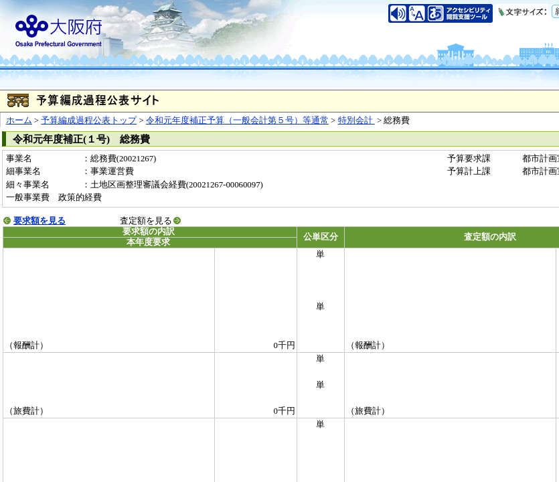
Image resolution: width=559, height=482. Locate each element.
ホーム (19, 120)
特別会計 (356, 120)
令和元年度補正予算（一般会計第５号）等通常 (237, 120)
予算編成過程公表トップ (89, 120)
